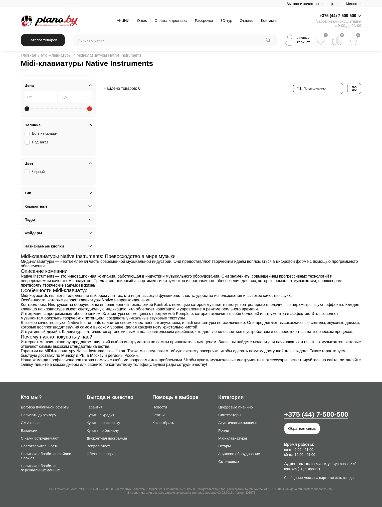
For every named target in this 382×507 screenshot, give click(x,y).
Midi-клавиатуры (56, 55)
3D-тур (226, 20)
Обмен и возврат (101, 454)
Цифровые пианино (235, 407)
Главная (28, 55)
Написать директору (38, 415)
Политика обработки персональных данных (40, 468)
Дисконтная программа (107, 438)
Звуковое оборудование (239, 454)
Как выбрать (163, 422)
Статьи (158, 415)
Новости (159, 407)
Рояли (223, 430)
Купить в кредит (100, 415)
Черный (35, 172)
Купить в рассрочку (103, 422)
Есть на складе (41, 133)
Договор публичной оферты (45, 407)
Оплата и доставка (170, 20)
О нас (142, 20)
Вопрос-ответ (98, 446)
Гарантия (95, 407)
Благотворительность (39, 446)
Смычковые (228, 461)
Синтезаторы (229, 415)
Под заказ (37, 142)
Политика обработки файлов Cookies (46, 456)
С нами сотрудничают (40, 438)
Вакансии (29, 430)
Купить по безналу (103, 430)
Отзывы (247, 20)
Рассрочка (204, 20)
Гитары (224, 446)
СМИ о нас (30, 422)
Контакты (269, 20)
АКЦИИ (123, 20)
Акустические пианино (237, 422)
